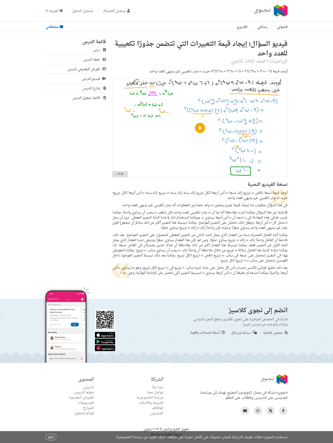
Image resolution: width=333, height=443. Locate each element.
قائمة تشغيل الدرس (89, 97)
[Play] (200, 128)
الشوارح (88, 407)
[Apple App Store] (105, 334)
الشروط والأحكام (151, 402)
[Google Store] (105, 341)
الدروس (88, 387)
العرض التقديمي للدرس (86, 68)
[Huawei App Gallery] (105, 347)
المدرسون (156, 413)
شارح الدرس (94, 88)
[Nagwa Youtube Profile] (245, 410)
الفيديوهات (86, 402)
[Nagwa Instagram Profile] (258, 410)
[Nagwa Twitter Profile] (270, 410)
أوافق (51, 437)
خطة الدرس (94, 59)
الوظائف (157, 407)
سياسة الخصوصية (150, 397)
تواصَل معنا (155, 392)
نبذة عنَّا (157, 387)
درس (99, 49)
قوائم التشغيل (84, 413)
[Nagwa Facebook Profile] (283, 410)
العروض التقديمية (81, 397)
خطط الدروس (84, 392)
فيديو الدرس (94, 78)
